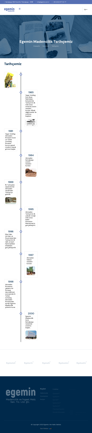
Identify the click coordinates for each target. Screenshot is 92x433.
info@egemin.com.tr (43, 2)
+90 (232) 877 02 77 (59, 2)
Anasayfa (36, 46)
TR (85, 10)
